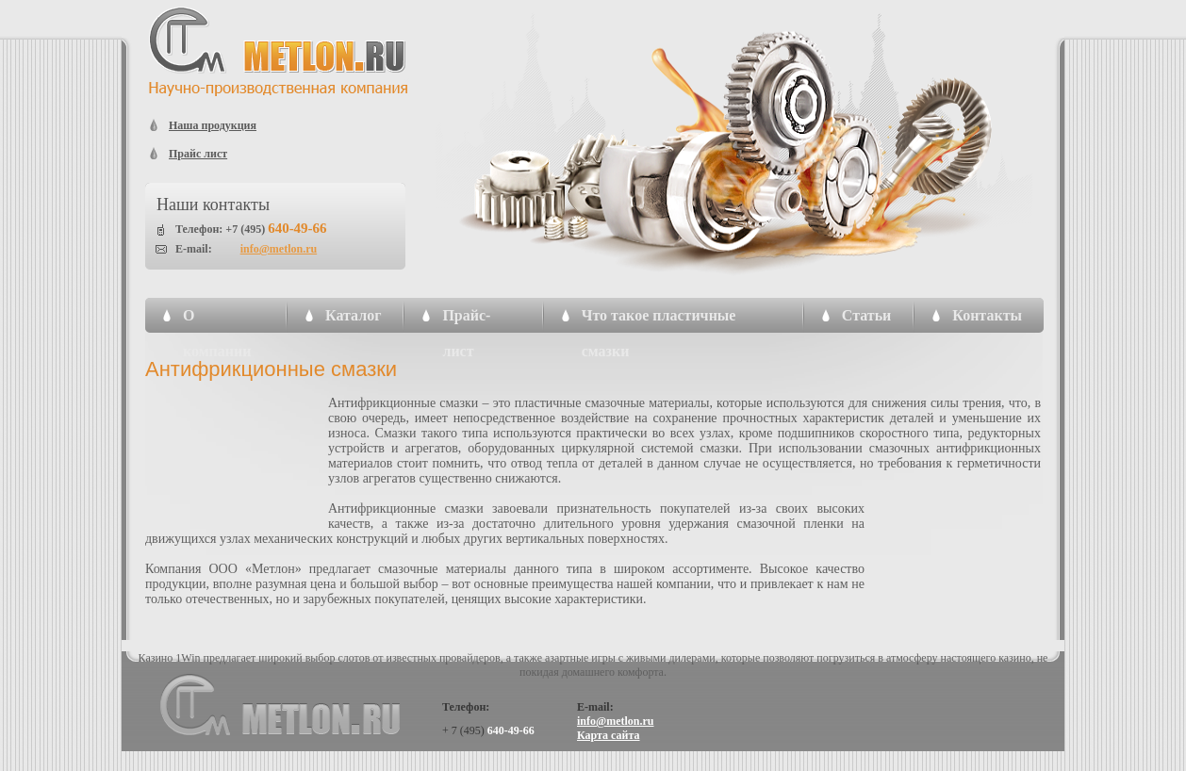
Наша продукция (212, 125)
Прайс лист (198, 153)
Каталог (353, 315)
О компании (217, 320)
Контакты (987, 315)
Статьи (867, 315)
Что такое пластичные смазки (659, 320)
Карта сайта (608, 735)
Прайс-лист (466, 320)
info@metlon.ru (279, 248)
